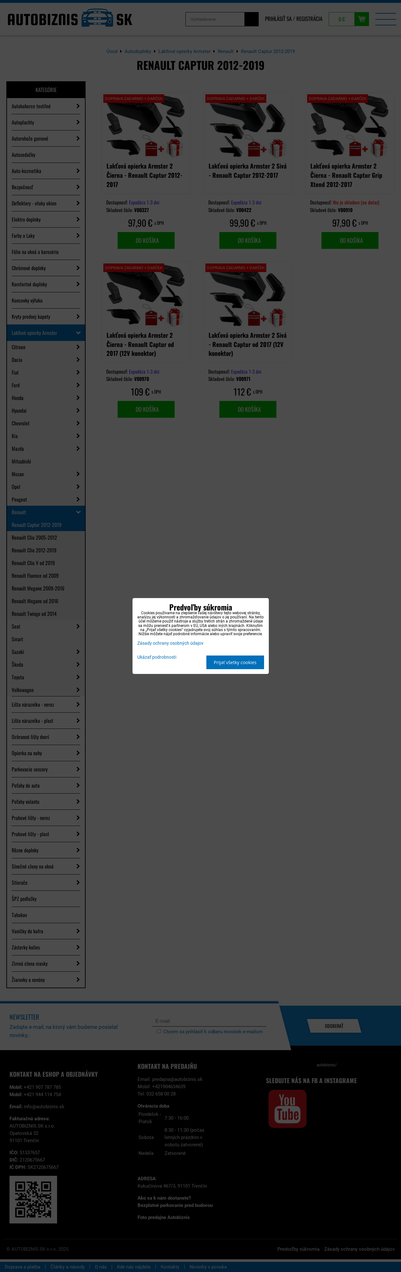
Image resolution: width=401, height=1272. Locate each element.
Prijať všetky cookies (235, 662)
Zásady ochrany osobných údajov (170, 643)
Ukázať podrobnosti (156, 657)
